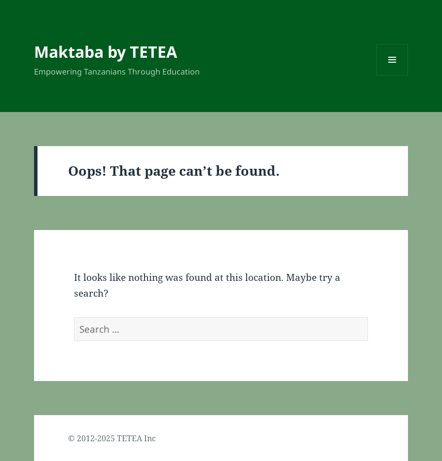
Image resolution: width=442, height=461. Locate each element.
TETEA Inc (136, 438)
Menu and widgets (392, 75)
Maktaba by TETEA (105, 51)
